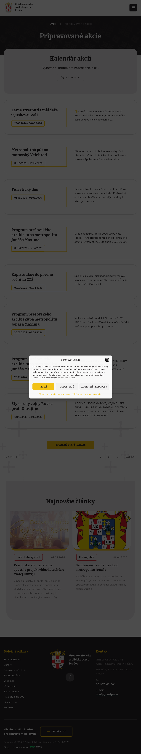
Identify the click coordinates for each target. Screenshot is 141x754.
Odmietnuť (67, 386)
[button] (107, 359)
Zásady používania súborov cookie (54, 394)
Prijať (43, 386)
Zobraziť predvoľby (94, 386)
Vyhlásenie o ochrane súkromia (86, 394)
